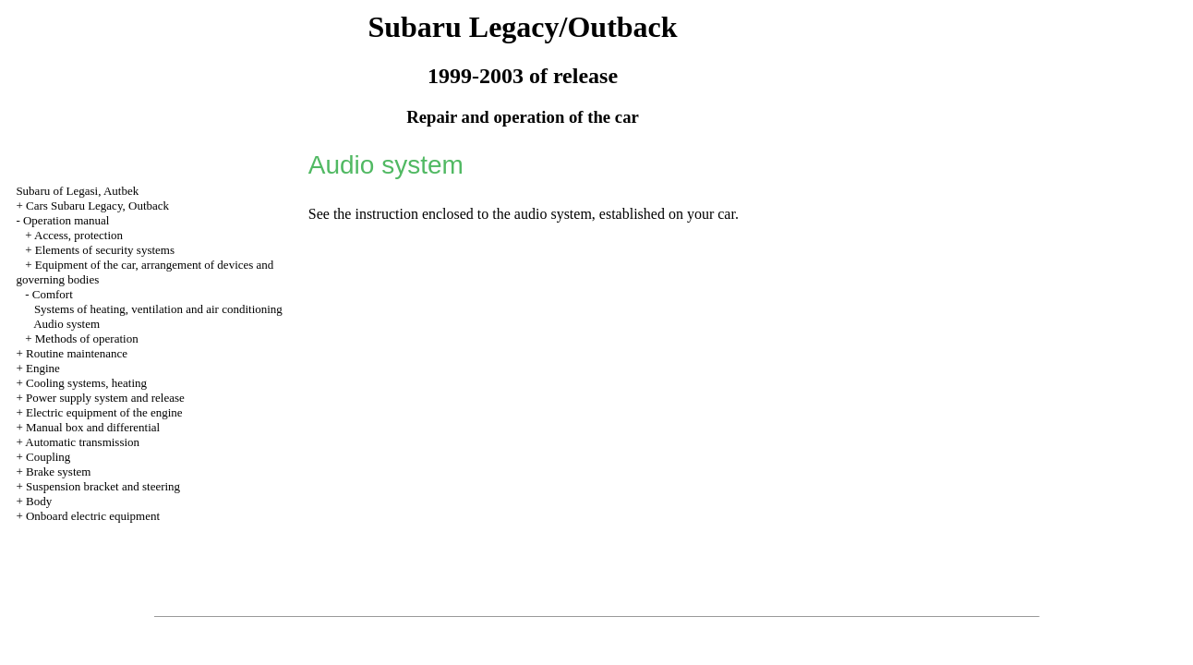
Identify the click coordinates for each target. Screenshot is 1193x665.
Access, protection (78, 235)
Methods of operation (87, 338)
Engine (43, 368)
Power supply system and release (105, 398)
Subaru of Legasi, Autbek (77, 191)
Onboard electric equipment (93, 516)
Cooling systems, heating (86, 383)
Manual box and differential (93, 427)
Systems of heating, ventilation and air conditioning (158, 309)
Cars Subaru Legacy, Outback (97, 205)
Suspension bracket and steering (103, 486)
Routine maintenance (76, 353)
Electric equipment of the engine (104, 412)
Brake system (58, 471)
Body (39, 501)
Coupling (48, 457)
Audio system (66, 324)
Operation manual (66, 220)
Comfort (52, 294)
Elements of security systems (105, 250)
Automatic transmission (82, 442)
